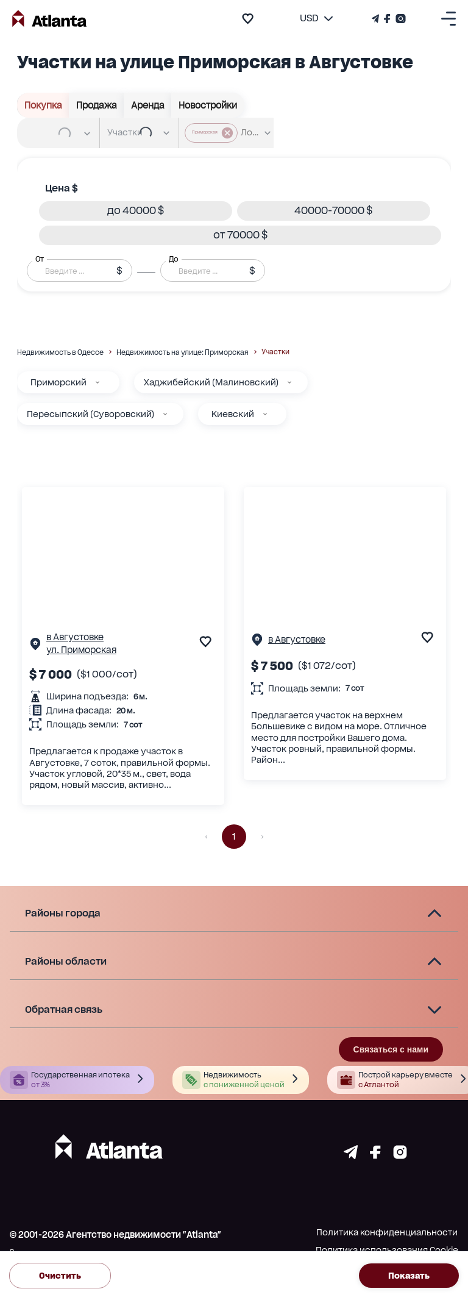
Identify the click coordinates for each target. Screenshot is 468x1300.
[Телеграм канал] (376, 18)
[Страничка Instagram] (399, 18)
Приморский (58, 382)
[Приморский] (97, 382)
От (39, 258)
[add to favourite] (247, 18)
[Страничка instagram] (400, 1156)
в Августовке (75, 637)
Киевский (232, 414)
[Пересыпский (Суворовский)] (165, 414)
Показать (409, 1275)
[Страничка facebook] (375, 1156)
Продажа (96, 105)
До (174, 258)
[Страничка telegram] (351, 1156)
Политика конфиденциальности (387, 1232)
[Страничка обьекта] (35, 646)
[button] (135, 211)
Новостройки (207, 105)
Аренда (148, 105)
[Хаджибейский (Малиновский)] (289, 382)
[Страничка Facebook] (387, 18)
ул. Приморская (81, 650)
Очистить (60, 1275)
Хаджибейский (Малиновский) (211, 382)
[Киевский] (265, 414)
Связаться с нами (390, 1049)
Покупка (43, 105)
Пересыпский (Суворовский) (90, 414)
